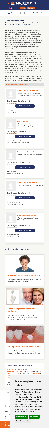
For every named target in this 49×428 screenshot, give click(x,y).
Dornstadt (10, 373)
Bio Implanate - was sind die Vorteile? (24, 346)
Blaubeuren (11, 371)
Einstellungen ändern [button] (23, 421)
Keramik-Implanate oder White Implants (22, 309)
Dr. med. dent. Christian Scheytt (28, 90)
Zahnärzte (39, 13)
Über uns (10, 422)
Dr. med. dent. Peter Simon (26, 215)
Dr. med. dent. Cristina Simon (27, 152)
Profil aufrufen (25, 106)
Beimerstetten (11, 369)
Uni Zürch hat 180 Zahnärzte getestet (24, 275)
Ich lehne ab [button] (34, 416)
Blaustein (19, 371)
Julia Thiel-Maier (22, 121)
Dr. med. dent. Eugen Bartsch (27, 182)
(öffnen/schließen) (17, 85)
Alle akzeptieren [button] (21, 416)
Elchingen (36, 373)
